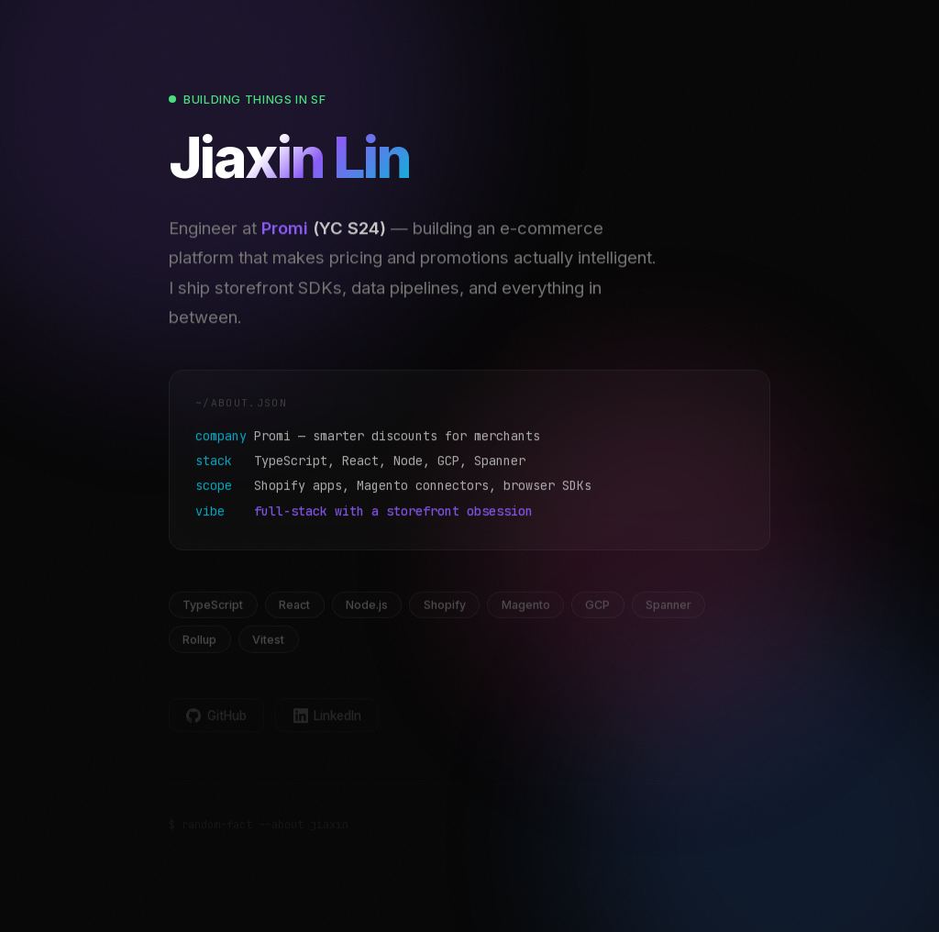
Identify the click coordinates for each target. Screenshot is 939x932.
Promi (284, 234)
